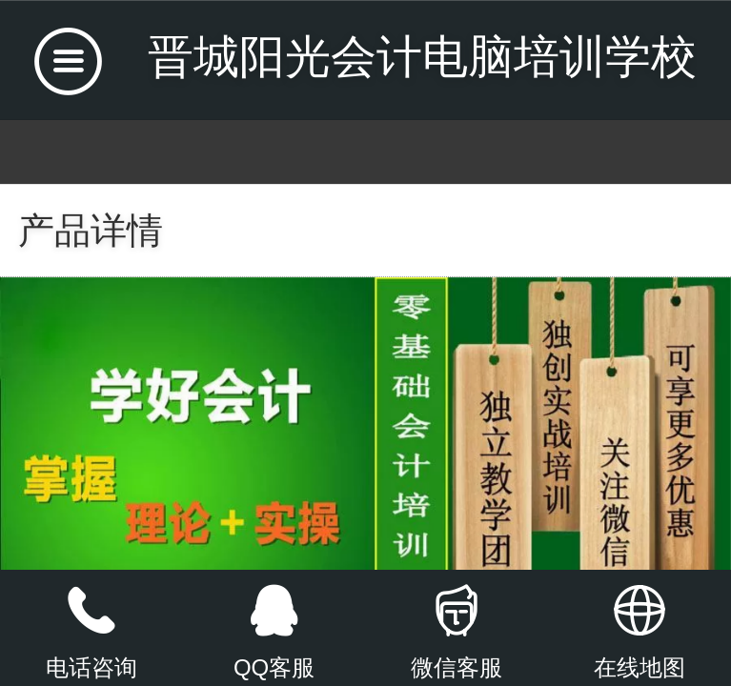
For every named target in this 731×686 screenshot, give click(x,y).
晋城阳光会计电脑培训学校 (422, 56)
